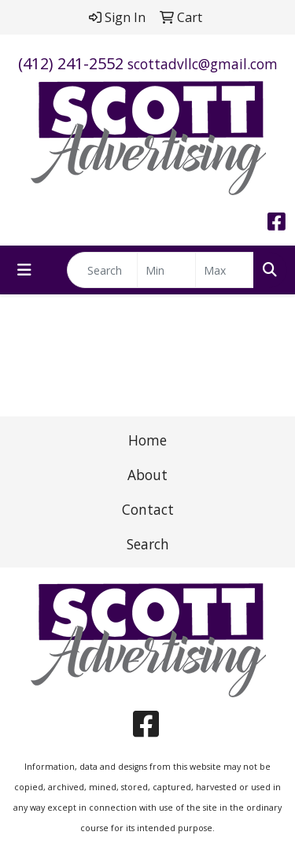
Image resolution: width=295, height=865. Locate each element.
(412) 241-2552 (71, 63)
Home (147, 440)
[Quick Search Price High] (224, 270)
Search (148, 543)
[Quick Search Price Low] (166, 270)
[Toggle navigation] (24, 270)
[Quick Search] (102, 270)
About (147, 474)
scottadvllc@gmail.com (202, 63)
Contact (148, 509)
